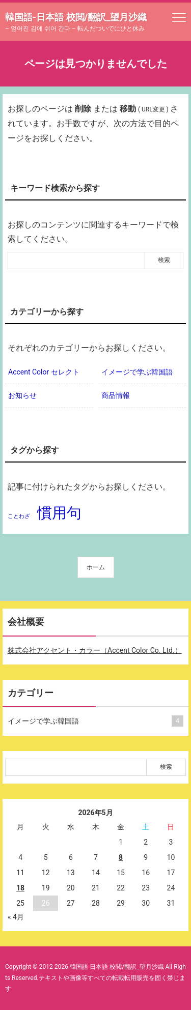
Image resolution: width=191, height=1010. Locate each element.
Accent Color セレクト (43, 372)
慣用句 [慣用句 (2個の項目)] (59, 513)
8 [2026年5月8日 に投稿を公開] (121, 857)
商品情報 (115, 395)
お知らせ (22, 395)
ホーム (96, 567)
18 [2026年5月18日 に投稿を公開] (20, 888)
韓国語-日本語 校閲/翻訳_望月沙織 (76, 17)
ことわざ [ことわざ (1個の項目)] (19, 516)
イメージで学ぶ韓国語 (137, 372)
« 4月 (16, 917)
